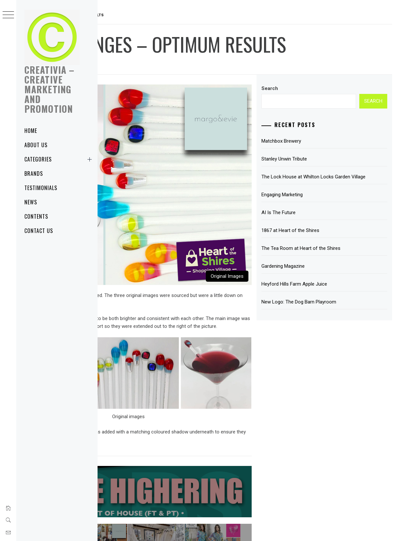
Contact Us (38, 231)
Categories (59, 159)
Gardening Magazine (317, 274)
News (30, 202)
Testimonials (40, 188)
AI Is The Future (313, 220)
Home (30, 131)
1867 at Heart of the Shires (324, 238)
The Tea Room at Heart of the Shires (335, 256)
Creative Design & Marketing (207, 527)
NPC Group (323, 527)
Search (304, 88)
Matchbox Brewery (315, 141)
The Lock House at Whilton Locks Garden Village (340, 180)
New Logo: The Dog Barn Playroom (333, 310)
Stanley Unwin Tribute (318, 159)
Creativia (166, 65)
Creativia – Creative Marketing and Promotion (49, 89)
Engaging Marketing (316, 202)
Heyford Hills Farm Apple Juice (328, 292)
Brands (33, 173)
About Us (35, 145)
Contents (36, 216)
